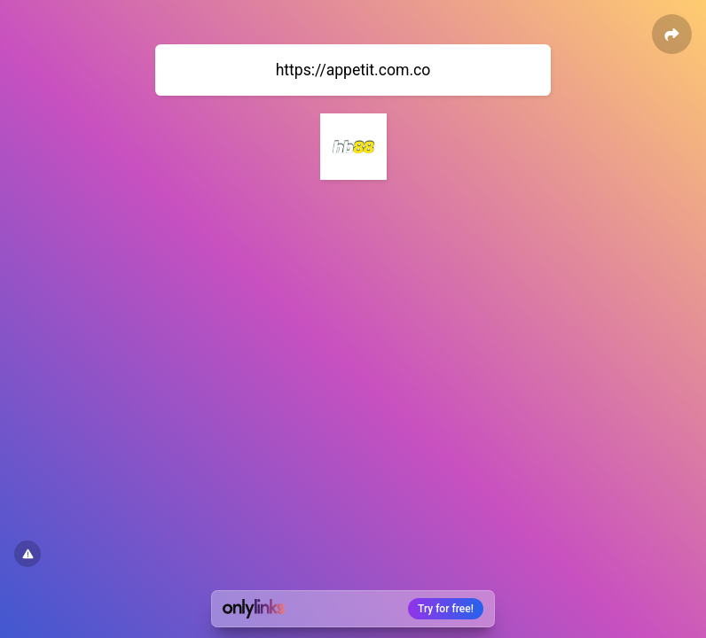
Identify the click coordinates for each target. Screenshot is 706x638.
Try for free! (446, 609)
